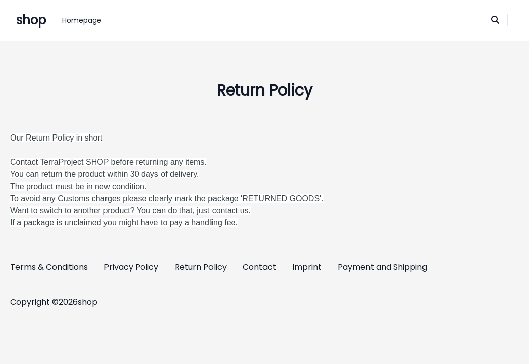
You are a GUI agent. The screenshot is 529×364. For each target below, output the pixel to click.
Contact (259, 267)
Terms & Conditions (49, 267)
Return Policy (201, 267)
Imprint (307, 267)
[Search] (495, 20)
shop (31, 20)
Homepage (81, 20)
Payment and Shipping (382, 267)
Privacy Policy (131, 267)
